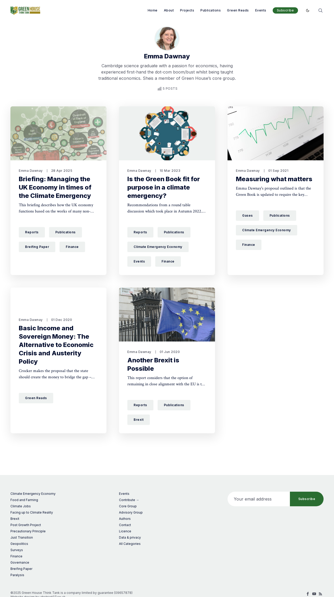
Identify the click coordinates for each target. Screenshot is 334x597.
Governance (19, 562)
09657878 (123, 593)
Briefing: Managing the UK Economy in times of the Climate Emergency (55, 187)
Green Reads (238, 10)
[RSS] (320, 594)
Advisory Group (131, 512)
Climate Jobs (20, 506)
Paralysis (17, 575)
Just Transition (21, 537)
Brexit (139, 420)
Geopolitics (19, 544)
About (169, 10)
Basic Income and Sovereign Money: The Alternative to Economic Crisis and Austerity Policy (56, 344)
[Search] (320, 10)
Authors (125, 519)
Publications (210, 10)
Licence (125, 531)
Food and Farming (24, 500)
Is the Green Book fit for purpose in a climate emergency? (163, 187)
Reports (32, 232)
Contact (125, 525)
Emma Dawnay (31, 171)
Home (153, 10)
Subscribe (285, 10)
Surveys (16, 550)
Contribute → (129, 500)
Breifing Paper (37, 247)
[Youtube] (314, 594)
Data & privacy (130, 537)
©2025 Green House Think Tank (35, 593)
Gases (247, 215)
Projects (187, 10)
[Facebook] (308, 594)
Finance (72, 247)
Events (260, 10)
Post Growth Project (25, 525)
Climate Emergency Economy (158, 247)
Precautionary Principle (28, 531)
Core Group (128, 506)
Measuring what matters (274, 179)
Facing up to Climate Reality (31, 512)
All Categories (130, 544)
